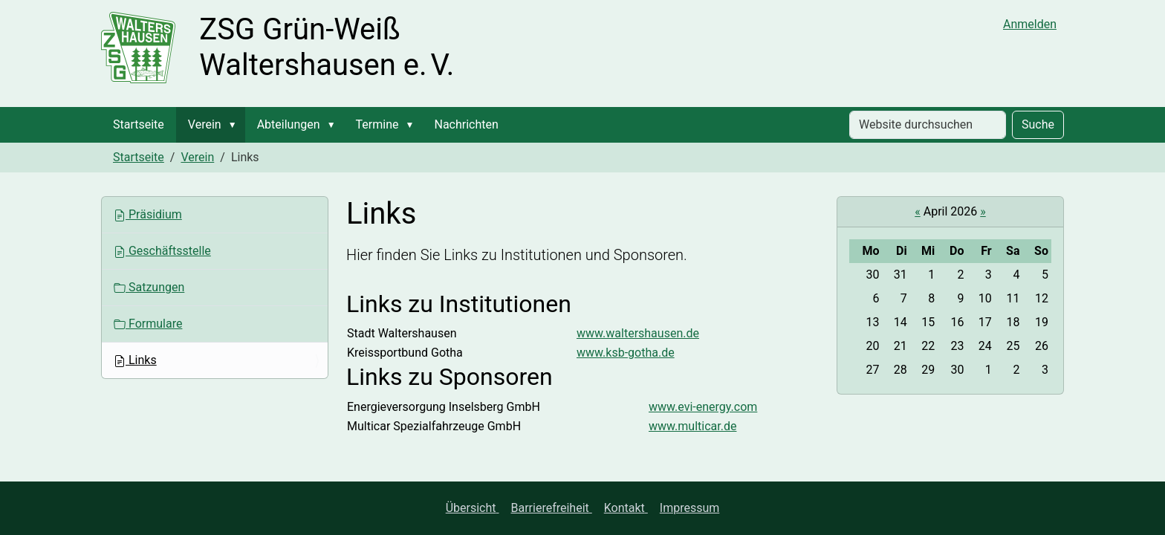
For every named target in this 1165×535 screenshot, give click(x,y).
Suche (1038, 124)
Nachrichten (466, 124)
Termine (377, 124)
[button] (235, 125)
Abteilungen (288, 124)
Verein (204, 124)
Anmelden (1030, 24)
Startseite (138, 124)
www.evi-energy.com (703, 407)
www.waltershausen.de (638, 333)
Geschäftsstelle (162, 251)
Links (135, 360)
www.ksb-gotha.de (626, 353)
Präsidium (148, 214)
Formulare (148, 324)
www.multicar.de (692, 426)
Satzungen (149, 287)
